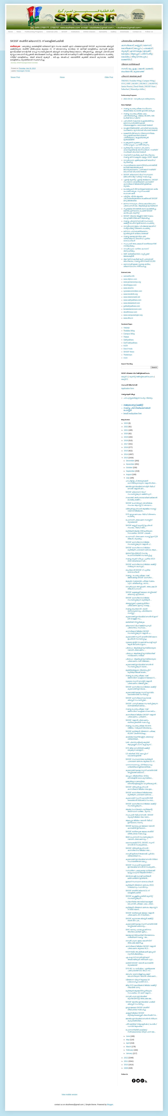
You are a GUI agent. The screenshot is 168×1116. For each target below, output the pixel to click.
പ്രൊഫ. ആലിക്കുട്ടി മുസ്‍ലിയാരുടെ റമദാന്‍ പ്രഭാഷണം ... (141, 649)
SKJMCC (144, 83)
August (129, 474)
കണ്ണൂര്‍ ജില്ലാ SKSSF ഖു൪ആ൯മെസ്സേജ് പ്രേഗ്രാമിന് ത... (141, 1014)
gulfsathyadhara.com (132, 306)
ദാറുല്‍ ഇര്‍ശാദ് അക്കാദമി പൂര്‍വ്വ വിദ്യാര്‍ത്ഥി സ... (140, 855)
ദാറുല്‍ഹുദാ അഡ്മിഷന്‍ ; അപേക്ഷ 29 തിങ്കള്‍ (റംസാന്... (141, 588)
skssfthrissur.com (130, 312)
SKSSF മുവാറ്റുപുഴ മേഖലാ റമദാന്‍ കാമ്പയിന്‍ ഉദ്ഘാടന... (140, 827)
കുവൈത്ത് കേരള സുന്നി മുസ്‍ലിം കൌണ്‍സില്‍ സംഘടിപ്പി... (140, 693)
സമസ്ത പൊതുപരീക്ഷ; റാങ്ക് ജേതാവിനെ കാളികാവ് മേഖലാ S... (141, 677)
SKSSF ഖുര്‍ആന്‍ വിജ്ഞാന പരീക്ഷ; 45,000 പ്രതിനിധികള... (140, 732)
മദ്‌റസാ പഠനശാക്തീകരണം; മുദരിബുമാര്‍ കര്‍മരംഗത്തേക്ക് (136, 232)
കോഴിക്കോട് (127, 48)
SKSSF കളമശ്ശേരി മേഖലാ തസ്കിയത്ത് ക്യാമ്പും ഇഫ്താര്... (141, 593)
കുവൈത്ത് (139, 71)
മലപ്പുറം (138, 48)
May (128, 1040)
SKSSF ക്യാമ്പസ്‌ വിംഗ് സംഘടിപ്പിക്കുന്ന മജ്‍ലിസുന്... (139, 493)
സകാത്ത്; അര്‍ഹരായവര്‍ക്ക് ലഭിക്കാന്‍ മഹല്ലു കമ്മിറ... (141, 499)
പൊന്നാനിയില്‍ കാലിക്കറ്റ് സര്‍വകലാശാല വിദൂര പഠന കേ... (141, 1031)
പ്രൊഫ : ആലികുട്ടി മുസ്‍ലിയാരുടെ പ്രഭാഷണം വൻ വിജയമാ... (141, 660)
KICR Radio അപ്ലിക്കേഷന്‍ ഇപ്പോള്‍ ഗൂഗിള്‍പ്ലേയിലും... (140, 953)
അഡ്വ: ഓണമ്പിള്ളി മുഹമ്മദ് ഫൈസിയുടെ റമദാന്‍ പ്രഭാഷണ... (141, 975)
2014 (126, 454)
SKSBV (135, 83)
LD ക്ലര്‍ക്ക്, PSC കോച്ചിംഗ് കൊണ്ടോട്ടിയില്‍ (137, 755)
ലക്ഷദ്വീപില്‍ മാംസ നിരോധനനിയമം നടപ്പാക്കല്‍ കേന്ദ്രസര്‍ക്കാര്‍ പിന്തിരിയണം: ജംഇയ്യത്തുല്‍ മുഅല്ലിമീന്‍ (139, 136)
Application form (127, 388)
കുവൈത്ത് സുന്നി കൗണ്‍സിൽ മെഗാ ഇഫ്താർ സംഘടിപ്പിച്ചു (141, 638)
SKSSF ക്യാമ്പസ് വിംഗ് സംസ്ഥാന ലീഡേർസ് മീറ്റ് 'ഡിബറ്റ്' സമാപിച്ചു (138, 176)
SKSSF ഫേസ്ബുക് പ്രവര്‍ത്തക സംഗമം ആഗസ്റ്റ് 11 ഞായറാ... (139, 504)
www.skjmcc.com (130, 279)
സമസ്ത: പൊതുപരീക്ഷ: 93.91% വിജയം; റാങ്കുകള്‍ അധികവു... (139, 727)
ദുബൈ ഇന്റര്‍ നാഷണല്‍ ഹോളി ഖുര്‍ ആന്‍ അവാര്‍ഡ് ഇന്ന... (141, 643)
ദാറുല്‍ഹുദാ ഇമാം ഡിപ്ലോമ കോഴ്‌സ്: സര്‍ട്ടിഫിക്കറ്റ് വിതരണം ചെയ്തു (140, 227)
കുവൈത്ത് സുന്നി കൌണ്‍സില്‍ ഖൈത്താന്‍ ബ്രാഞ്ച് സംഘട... (140, 799)
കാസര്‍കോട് (127, 45)
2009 (126, 1068)
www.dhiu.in (128, 318)
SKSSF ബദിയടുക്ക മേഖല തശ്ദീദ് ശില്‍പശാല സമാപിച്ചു (139, 832)
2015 (126, 451)
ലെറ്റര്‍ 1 (124, 377)
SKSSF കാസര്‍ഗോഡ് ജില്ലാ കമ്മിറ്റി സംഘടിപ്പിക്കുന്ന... (141, 805)
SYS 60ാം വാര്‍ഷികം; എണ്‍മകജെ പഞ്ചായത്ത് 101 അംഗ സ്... (140, 970)
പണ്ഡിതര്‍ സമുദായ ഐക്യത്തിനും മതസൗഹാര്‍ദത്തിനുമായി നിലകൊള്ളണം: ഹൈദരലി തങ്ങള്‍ (139, 123)
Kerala (27, 71)
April (128, 1043)
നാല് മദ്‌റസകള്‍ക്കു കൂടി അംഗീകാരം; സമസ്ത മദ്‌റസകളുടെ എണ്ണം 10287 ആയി (141, 156)
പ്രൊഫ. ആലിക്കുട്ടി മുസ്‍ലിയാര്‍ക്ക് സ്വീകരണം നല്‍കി (140, 654)
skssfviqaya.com (130, 285)
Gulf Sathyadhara (130, 343)
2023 (126, 423)
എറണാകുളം (136, 51)
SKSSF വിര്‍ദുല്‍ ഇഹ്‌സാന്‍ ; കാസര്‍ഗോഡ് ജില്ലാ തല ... (138, 849)
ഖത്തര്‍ (149, 69)
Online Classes (89, 32)
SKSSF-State (150, 86)
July (128, 478)
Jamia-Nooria (126, 86)
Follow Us (149, 32)
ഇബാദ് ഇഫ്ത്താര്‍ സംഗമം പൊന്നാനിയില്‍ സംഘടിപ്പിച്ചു (139, 554)
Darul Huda (128, 349)
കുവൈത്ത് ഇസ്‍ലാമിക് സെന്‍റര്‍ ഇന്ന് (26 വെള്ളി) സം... (142, 618)
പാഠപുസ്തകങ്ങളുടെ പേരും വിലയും (138, 398)
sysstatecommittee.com (133, 291)
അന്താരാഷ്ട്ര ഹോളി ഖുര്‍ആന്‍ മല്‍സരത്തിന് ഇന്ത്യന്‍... (138, 877)
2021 (126, 430)
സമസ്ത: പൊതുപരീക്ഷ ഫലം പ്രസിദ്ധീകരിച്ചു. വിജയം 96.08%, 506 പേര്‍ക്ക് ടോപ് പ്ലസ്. (139, 116)
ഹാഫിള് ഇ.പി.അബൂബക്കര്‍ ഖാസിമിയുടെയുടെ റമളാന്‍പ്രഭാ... (141, 482)
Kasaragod (20, 71)
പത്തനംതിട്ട (146, 54)
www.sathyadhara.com (132, 300)
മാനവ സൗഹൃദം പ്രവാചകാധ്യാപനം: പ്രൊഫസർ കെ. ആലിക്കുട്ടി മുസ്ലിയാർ (141, 205)
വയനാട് (147, 45)
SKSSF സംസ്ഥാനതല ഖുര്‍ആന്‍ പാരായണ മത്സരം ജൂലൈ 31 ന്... (141, 760)
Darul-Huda (138, 86)
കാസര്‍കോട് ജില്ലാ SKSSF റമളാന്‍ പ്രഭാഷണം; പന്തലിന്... (141, 716)
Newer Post (15, 77)
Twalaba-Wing (135, 81)
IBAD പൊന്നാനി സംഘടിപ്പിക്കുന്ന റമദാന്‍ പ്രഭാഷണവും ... (139, 838)
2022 (126, 427)
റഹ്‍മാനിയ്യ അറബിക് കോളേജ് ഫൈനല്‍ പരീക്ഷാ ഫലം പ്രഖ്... (140, 903)
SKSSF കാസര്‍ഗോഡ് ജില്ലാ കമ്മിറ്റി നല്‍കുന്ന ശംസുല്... (141, 565)
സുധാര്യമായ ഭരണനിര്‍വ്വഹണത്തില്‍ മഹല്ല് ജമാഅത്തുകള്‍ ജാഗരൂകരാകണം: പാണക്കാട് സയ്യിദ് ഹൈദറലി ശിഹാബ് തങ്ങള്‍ (140, 168)
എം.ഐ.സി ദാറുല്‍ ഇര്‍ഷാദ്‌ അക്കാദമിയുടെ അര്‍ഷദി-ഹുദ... (140, 958)
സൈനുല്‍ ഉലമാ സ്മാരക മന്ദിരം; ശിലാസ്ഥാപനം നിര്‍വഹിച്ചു (137, 265)
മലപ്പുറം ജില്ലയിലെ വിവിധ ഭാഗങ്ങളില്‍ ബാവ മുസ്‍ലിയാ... (139, 777)
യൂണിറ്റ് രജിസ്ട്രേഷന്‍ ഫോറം (141, 377)
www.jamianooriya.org (132, 282)
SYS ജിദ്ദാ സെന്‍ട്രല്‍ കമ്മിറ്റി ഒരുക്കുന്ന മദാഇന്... (138, 749)
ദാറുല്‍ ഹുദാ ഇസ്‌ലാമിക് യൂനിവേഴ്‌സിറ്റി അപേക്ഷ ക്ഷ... (139, 997)
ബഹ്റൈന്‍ (126, 71)
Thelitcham (128, 355)
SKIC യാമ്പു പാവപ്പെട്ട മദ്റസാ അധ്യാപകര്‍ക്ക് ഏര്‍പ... (138, 931)
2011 (126, 1061)
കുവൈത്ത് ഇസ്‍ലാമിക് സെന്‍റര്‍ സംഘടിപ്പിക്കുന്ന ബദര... (139, 666)
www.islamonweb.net (132, 297)
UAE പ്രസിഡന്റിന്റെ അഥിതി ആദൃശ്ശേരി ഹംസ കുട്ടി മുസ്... (139, 743)
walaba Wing (129, 331)
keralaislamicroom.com (133, 309)
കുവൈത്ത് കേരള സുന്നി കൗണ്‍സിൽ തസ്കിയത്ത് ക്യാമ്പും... (141, 925)
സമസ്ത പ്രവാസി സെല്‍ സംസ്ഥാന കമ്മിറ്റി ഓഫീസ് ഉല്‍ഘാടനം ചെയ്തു (139, 222)
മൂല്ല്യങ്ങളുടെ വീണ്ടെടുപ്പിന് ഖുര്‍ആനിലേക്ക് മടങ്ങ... (138, 671)
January (129, 1053)
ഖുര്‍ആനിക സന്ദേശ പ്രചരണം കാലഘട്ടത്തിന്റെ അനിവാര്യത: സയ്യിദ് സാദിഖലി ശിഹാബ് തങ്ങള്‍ (141, 150)
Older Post (109, 77)
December (130, 461)
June (128, 1036)
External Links (52, 32)
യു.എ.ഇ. (132, 69)
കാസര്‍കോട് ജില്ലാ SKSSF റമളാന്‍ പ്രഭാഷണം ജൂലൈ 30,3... (141, 947)
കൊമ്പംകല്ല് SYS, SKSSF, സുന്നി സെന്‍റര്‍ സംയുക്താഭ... (140, 844)
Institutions (75, 32)
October (129, 467)
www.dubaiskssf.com (132, 303)
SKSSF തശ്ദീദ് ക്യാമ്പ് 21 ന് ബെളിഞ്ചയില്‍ (138, 892)
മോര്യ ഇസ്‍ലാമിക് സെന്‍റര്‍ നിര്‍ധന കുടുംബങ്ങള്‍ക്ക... (141, 1020)
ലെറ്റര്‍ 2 (124, 379)
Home (10, 32)
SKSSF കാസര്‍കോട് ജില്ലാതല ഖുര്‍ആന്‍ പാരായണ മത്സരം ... (139, 793)
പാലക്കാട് (147, 48)
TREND (124, 81)
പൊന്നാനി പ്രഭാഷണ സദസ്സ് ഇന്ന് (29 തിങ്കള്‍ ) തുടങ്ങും (142, 538)
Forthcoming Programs (34, 32)
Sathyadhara (129, 340)
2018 (126, 440)
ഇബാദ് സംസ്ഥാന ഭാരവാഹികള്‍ (139, 882)
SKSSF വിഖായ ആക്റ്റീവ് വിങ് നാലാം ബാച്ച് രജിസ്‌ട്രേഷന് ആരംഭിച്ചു (138, 217)
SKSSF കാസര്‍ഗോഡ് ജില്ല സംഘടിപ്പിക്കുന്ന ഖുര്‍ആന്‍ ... (139, 599)
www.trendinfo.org (131, 294)
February (130, 1050)
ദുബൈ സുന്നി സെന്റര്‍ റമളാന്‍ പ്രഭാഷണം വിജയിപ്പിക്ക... (139, 682)
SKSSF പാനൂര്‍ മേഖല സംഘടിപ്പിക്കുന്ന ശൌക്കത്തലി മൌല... (142, 705)
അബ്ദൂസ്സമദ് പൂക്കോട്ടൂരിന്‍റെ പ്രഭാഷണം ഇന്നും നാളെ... (138, 604)
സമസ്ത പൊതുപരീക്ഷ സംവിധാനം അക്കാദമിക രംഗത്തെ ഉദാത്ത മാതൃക (139, 110)
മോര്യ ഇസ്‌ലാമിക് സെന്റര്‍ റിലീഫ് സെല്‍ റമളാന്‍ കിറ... (140, 487)
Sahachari (125, 89)
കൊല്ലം (125, 57)
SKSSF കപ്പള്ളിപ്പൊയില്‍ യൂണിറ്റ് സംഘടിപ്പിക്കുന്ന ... (139, 897)
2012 (126, 1058)
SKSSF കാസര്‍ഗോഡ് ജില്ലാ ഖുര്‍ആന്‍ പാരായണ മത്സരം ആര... (141, 549)
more (126, 358)
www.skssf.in (129, 288)
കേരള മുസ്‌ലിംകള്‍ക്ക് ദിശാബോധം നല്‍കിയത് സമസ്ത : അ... (140, 936)
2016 (126, 447)
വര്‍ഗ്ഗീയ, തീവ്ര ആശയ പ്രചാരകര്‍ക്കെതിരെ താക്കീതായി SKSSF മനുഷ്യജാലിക (141, 198)
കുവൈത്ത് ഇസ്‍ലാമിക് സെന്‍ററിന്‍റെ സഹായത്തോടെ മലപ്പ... (142, 860)
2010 (126, 1065)
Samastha (103, 32)
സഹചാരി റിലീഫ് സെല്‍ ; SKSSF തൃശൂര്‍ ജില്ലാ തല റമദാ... (139, 816)
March (128, 1047)
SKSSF (64, 32)
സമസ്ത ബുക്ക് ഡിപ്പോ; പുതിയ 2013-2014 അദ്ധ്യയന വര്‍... (140, 560)
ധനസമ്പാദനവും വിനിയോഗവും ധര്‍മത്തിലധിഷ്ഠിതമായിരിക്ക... (139, 766)
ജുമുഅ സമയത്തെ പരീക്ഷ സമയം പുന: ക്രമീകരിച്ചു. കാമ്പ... (140, 582)
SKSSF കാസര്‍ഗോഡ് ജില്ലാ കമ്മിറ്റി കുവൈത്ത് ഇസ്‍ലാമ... (141, 688)
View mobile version (69, 1095)
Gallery (113, 32)
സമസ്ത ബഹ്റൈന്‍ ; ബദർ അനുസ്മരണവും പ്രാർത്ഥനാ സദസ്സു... (139, 611)
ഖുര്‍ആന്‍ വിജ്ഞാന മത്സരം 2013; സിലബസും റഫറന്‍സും (140, 886)
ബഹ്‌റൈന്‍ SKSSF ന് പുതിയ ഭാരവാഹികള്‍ (138, 571)
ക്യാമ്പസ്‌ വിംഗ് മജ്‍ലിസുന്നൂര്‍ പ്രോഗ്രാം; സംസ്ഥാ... (138, 627)
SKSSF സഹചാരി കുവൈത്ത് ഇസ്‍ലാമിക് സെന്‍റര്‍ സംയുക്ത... (141, 866)
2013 (126, 458)
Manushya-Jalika (137, 89)
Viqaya (126, 337)
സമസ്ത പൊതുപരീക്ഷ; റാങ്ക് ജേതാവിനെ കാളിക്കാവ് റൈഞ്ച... (141, 710)
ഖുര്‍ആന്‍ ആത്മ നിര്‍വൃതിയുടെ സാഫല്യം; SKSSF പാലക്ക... (139, 532)
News (19, 32)
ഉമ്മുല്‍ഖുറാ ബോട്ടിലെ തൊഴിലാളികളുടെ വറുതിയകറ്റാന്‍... (142, 782)
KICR (126, 346)
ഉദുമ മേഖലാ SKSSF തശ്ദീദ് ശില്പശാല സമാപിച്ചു (137, 1008)
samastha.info (129, 276)
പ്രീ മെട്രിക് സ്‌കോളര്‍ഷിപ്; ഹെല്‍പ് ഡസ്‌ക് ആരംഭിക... (141, 1025)
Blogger (110, 1105)
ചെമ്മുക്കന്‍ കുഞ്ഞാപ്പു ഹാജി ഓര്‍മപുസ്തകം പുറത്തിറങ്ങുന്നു (136, 144)
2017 (126, 444)
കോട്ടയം (125, 54)
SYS (123, 83)
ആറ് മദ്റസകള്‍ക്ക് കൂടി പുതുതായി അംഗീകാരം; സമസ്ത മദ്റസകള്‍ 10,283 (139, 260)
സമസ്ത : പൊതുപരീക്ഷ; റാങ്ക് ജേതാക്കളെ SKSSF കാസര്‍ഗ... (139, 577)
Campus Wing (129, 334)
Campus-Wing (148, 81)
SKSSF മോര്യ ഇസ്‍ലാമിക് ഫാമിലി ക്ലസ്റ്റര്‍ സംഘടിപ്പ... (140, 1003)
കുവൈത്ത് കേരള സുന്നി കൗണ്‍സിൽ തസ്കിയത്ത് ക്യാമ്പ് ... (141, 771)
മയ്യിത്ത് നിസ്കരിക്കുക (135, 622)
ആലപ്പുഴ (135, 54)
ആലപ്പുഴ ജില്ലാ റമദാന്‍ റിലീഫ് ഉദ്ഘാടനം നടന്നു (139, 821)
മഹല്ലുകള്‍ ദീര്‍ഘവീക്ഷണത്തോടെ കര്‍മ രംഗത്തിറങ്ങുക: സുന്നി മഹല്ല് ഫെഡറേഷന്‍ (141, 191)
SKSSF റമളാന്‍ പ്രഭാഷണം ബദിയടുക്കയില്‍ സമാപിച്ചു (138, 721)
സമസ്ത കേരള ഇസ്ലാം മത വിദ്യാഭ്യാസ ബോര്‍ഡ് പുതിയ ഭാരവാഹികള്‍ (137, 238)
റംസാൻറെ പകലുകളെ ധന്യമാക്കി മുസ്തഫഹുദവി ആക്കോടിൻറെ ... (140, 872)
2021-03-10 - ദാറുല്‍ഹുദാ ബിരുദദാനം (139, 99)
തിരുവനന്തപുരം (139, 57)
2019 (126, 437)
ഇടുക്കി (146, 51)
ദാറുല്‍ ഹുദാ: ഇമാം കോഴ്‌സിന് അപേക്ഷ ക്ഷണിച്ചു (139, 942)
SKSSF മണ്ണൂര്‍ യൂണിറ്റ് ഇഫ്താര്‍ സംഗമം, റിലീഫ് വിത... (139, 526)
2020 (126, 434)
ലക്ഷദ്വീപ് (126, 59)
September (130, 471)
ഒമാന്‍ (141, 69)
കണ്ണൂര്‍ (138, 45)
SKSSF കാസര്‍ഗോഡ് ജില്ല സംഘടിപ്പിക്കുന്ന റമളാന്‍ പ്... (138, 543)
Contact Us (137, 32)
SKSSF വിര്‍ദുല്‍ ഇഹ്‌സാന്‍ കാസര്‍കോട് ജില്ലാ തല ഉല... (139, 788)
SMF (128, 83)
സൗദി (124, 69)
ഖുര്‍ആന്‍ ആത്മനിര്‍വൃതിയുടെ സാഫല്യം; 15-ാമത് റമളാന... (139, 992)
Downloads (124, 32)
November (130, 464)
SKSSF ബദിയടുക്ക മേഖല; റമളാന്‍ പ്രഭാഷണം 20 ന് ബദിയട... (140, 914)
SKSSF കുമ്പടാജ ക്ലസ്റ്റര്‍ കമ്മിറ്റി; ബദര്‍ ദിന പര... (139, 919)
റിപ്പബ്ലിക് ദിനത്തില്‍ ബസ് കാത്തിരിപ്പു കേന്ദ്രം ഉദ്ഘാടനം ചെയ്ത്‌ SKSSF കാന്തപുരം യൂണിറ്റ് (140, 211)
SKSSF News (129, 352)
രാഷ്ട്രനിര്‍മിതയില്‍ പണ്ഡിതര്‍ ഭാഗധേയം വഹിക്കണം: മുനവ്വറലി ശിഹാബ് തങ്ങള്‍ (141, 129)
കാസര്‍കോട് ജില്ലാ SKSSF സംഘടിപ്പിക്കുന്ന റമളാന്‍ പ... (138, 632)
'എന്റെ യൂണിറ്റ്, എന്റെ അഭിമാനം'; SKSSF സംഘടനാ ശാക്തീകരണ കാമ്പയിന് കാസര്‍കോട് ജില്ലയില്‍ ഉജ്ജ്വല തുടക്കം (141, 183)
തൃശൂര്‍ (124, 51)
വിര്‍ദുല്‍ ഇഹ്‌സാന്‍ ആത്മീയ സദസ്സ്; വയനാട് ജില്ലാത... (141, 510)
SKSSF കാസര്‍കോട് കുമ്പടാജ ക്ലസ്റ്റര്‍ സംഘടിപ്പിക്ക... (138, 699)
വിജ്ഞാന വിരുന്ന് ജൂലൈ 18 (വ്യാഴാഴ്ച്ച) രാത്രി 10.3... (138, 981)
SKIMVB (153, 83)
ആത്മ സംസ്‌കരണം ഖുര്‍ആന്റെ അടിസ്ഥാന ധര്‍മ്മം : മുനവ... (139, 810)
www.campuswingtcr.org (133, 315)
